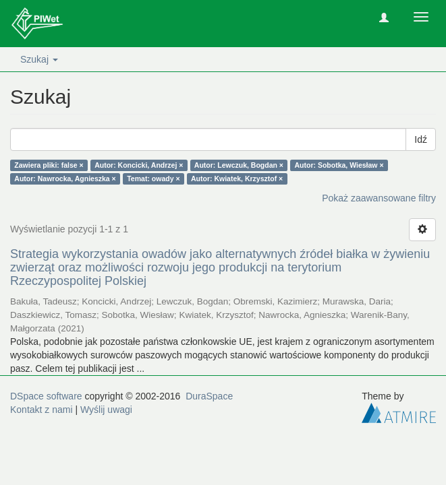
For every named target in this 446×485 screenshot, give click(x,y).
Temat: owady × (153, 178)
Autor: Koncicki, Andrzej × (138, 165)
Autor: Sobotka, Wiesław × (338, 165)
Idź (420, 139)
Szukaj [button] (39, 59)
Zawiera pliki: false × (48, 165)
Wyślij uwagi (106, 409)
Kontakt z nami (41, 409)
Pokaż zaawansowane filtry (379, 198)
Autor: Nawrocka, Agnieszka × (64, 178)
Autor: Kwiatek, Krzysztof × (237, 178)
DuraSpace (209, 396)
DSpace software (46, 396)
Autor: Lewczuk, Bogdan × (238, 165)
